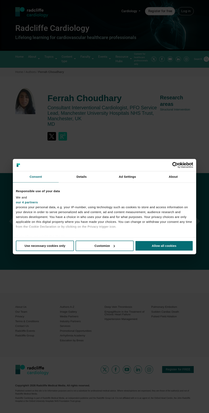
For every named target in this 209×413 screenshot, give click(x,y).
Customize (105, 245)
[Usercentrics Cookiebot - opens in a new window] (175, 165)
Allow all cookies (164, 245)
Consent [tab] (36, 176)
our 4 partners (27, 202)
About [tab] (173, 176)
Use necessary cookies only (44, 245)
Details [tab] (82, 176)
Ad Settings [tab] (127, 176)
